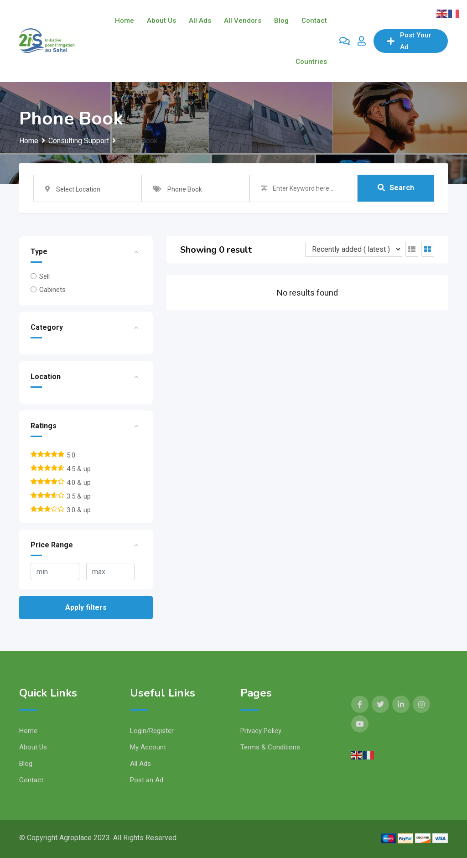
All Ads (200, 20)
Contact (314, 20)
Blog (281, 20)
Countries (311, 61)
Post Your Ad (409, 41)
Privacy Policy (260, 731)
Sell (44, 276)
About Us (161, 20)
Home (124, 20)
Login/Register (152, 731)
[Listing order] (353, 249)
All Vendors (242, 20)
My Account (148, 747)
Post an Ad (146, 780)
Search (396, 188)
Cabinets (52, 290)
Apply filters (86, 607)
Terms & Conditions (270, 747)
